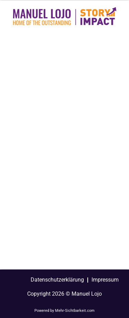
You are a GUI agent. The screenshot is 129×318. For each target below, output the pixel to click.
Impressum (105, 279)
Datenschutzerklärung (57, 279)
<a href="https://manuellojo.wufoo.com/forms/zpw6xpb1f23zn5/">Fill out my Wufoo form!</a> (64, 149)
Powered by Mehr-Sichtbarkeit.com (64, 310)
